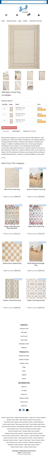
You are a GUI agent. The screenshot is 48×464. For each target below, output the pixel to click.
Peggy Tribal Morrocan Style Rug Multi (12, 227)
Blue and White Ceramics (26, 422)
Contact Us (24, 394)
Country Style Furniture (13, 429)
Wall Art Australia (22, 442)
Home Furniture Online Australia (10, 435)
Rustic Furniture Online (38, 440)
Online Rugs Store (38, 438)
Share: (6, 95)
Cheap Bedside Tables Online (24, 426)
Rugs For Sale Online (24, 440)
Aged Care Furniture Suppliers (38, 417)
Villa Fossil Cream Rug (12, 189)
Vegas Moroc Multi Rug (36, 226)
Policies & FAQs (24, 398)
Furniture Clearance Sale (14, 431)
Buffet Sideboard (38, 422)
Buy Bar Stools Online (8, 424)
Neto (30, 454)
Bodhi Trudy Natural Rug (36, 300)
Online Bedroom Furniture (25, 438)
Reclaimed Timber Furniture (10, 440)
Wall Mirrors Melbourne (35, 442)
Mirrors (24, 378)
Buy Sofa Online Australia (8, 426)
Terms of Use (24, 402)
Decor (24, 371)
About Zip (24, 405)
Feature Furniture (24, 359)
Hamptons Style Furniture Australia (33, 433)
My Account (24, 336)
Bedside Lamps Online (13, 419)
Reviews (29, 131)
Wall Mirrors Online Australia (15, 444)
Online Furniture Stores (8, 417)
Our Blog (24, 390)
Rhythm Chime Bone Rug (12, 300)
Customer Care (24, 328)
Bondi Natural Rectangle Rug (36, 264)
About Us (24, 386)
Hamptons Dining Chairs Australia (14, 433)
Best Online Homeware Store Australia (30, 419)
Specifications (16, 131)
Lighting (24, 374)
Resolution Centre (24, 344)
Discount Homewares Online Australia (30, 429)
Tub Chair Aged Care (11, 442)
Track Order (24, 340)
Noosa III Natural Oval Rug (36, 189)
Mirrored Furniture (24, 355)
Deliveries (24, 347)
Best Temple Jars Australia (11, 422)
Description (6, 131)
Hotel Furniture (24, 435)
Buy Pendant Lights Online (37, 424)
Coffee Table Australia (39, 426)
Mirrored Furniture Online (10, 438)
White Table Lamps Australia (31, 444)
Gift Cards (24, 332)
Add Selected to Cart (9, 127)
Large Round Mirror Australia (37, 435)
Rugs (24, 367)
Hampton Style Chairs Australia (31, 431)
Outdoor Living (24, 363)
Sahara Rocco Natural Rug (12, 263)
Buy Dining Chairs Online (22, 424)
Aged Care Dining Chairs (21, 417)
